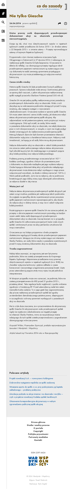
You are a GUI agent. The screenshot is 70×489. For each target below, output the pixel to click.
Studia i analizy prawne (38, 425)
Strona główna (38, 422)
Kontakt (38, 440)
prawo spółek (29, 23)
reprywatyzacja (16, 26)
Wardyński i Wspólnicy (41, 476)
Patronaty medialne (38, 437)
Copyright (38, 431)
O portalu (38, 428)
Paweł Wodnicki (41, 480)
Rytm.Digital (42, 484)
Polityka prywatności (38, 434)
